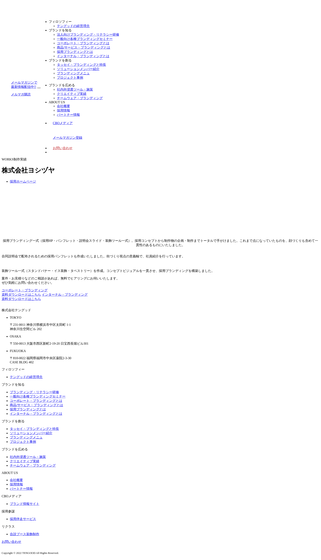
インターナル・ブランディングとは (83, 56)
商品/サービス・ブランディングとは (83, 47)
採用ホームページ (23, 181)
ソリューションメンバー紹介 (78, 69)
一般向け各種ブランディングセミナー (85, 39)
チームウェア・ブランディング (80, 98)
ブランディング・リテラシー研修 (34, 392)
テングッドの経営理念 (73, 26)
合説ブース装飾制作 (24, 534)
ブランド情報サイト (24, 503)
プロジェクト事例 (70, 77)
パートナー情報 (68, 114)
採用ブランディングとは (75, 51)
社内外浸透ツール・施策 (75, 89)
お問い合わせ (62, 148)
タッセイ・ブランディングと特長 (81, 64)
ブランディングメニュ (73, 73)
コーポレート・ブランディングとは (83, 43)
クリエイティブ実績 (71, 93)
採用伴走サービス (23, 519)
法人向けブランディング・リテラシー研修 (88, 34)
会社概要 (63, 106)
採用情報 (63, 110)
